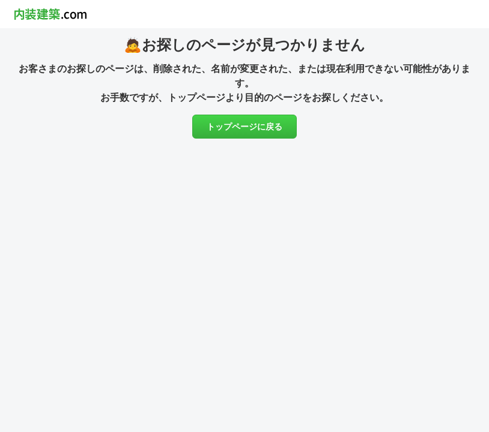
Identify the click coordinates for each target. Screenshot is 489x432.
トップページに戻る (244, 126)
